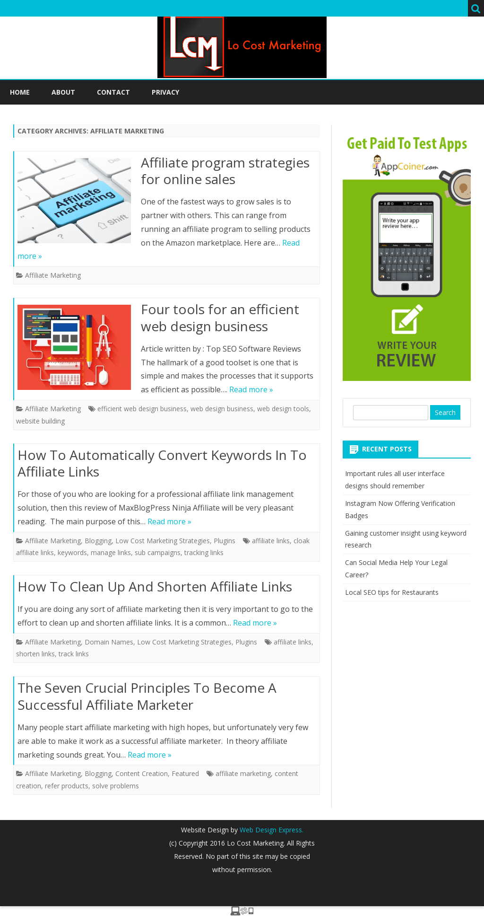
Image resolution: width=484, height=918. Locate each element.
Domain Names (109, 641)
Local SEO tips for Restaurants (392, 592)
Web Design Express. (270, 829)
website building (40, 420)
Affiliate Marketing (53, 275)
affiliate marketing (243, 773)
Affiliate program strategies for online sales (225, 170)
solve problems (115, 785)
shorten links (35, 653)
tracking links (204, 552)
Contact (113, 92)
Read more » (251, 389)
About (63, 92)
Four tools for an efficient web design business (220, 317)
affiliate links (271, 540)
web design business (221, 408)
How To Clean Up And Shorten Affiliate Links (154, 586)
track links (74, 653)
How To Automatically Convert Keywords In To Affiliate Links (162, 463)
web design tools (283, 408)
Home (20, 92)
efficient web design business (142, 408)
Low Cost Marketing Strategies (162, 540)
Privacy (165, 92)
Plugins (224, 540)
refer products (66, 785)
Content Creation (141, 773)
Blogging (98, 540)
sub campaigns (158, 552)
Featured (185, 773)
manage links (111, 552)
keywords (72, 552)
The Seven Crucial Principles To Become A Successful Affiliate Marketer (147, 696)
